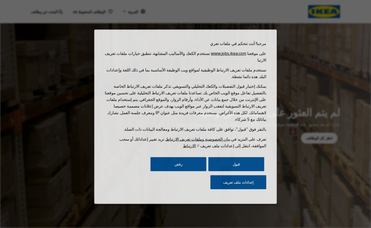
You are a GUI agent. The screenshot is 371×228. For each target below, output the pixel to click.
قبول (233, 172)
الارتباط (189, 155)
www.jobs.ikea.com (225, 68)
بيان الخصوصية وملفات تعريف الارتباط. (197, 148)
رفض (179, 172)
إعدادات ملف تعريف (235, 189)
